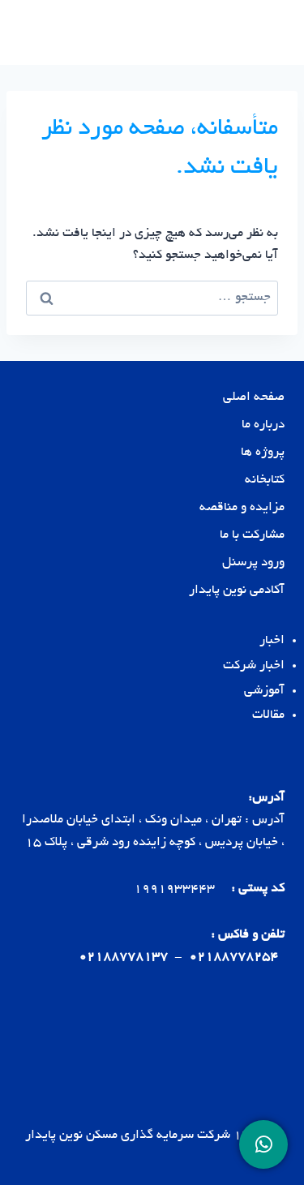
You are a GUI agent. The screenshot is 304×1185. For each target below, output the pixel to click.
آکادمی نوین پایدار (237, 591)
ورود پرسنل (253, 563)
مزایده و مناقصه (242, 508)
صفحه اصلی (254, 398)
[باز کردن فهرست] (34, 32)
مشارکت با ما (252, 536)
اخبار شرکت (254, 666)
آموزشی (264, 691)
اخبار (272, 641)
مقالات (268, 716)
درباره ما (263, 425)
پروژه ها (263, 453)
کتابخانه (265, 480)
